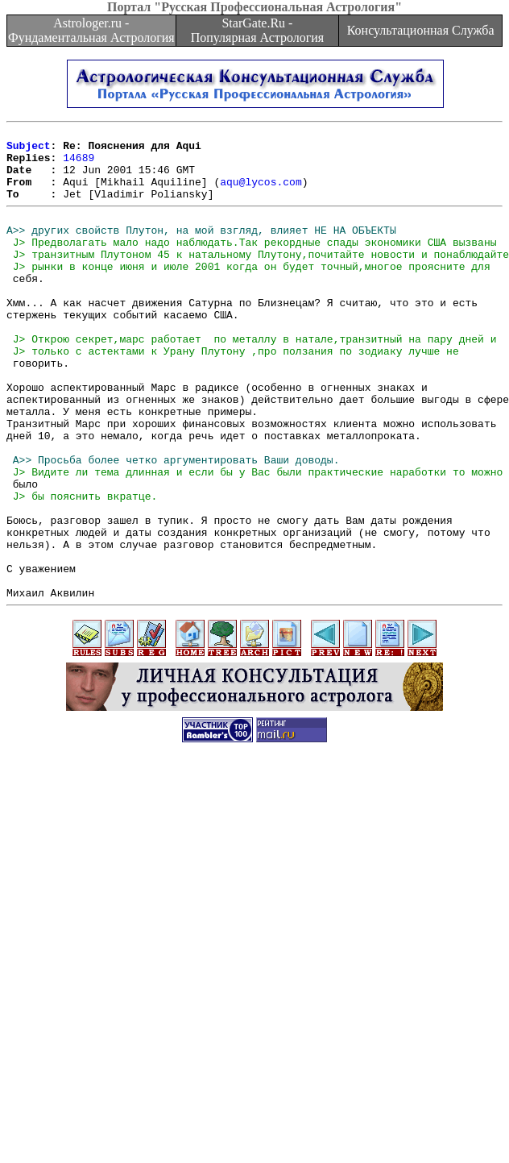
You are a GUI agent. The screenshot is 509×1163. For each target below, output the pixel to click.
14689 (78, 164)
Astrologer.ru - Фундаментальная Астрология (91, 30)
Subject (28, 150)
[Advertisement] (151, 996)
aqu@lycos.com (260, 193)
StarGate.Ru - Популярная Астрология (257, 30)
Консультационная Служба (421, 30)
